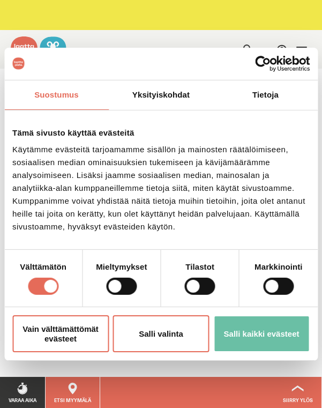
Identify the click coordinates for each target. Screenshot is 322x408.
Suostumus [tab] (56, 94)
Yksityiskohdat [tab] (161, 94)
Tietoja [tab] (265, 94)
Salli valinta (161, 333)
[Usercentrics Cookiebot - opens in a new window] (263, 63)
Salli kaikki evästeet (261, 333)
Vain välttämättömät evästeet (61, 333)
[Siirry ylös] (298, 392)
